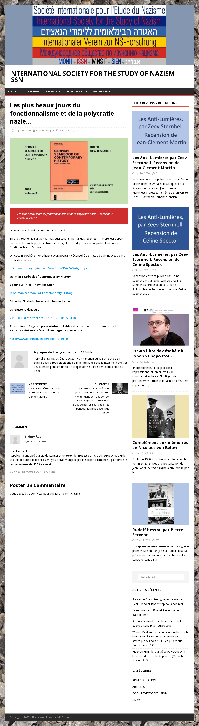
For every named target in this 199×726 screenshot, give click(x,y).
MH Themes (63, 717)
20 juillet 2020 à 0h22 (35, 441)
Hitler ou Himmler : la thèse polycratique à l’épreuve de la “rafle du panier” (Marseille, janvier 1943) (158, 656)
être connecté (34, 493)
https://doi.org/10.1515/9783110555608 (49, 318)
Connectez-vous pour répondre (32, 471)
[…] (180, 197)
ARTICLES (65, 130)
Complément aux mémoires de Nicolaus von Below (160, 445)
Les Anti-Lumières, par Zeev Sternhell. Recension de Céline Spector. (160, 259)
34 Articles (87, 352)
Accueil (13, 91)
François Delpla (45, 130)
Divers (136, 700)
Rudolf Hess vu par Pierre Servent (157, 532)
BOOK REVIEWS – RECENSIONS (154, 103)
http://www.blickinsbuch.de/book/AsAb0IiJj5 (39, 339)
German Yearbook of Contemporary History (43, 293)
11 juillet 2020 (23, 130)
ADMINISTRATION (144, 680)
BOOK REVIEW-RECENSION (149, 693)
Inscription (53, 91)
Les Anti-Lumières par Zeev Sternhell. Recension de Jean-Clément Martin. (159, 162)
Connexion (31, 91)
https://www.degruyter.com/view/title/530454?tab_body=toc (51, 268)
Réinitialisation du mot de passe (88, 91)
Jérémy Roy (32, 436)
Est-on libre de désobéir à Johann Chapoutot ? (157, 353)
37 (157, 540)
